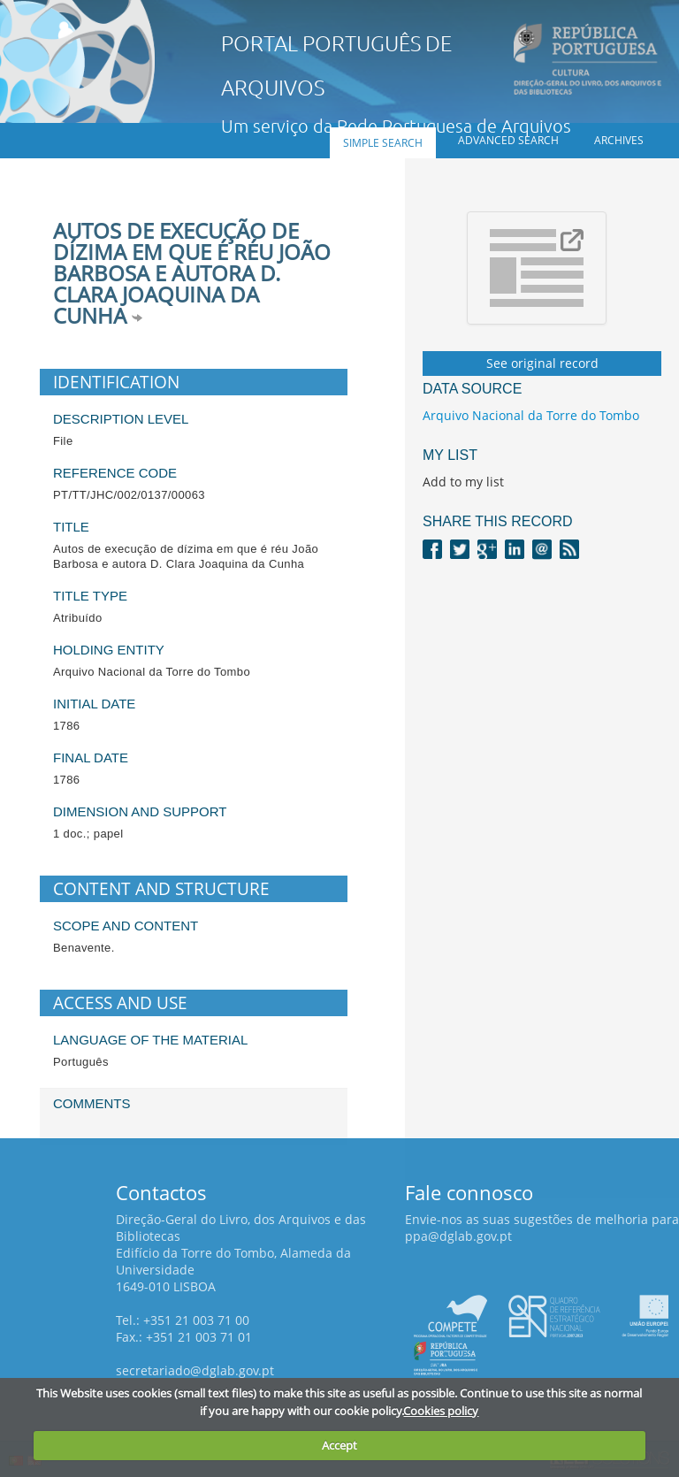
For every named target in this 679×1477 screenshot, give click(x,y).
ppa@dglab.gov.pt (458, 1236)
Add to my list (463, 481)
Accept (339, 1445)
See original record (542, 363)
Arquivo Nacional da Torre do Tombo (531, 415)
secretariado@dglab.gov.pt (195, 1370)
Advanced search (508, 140)
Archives (619, 140)
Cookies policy (440, 1411)
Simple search (383, 142)
